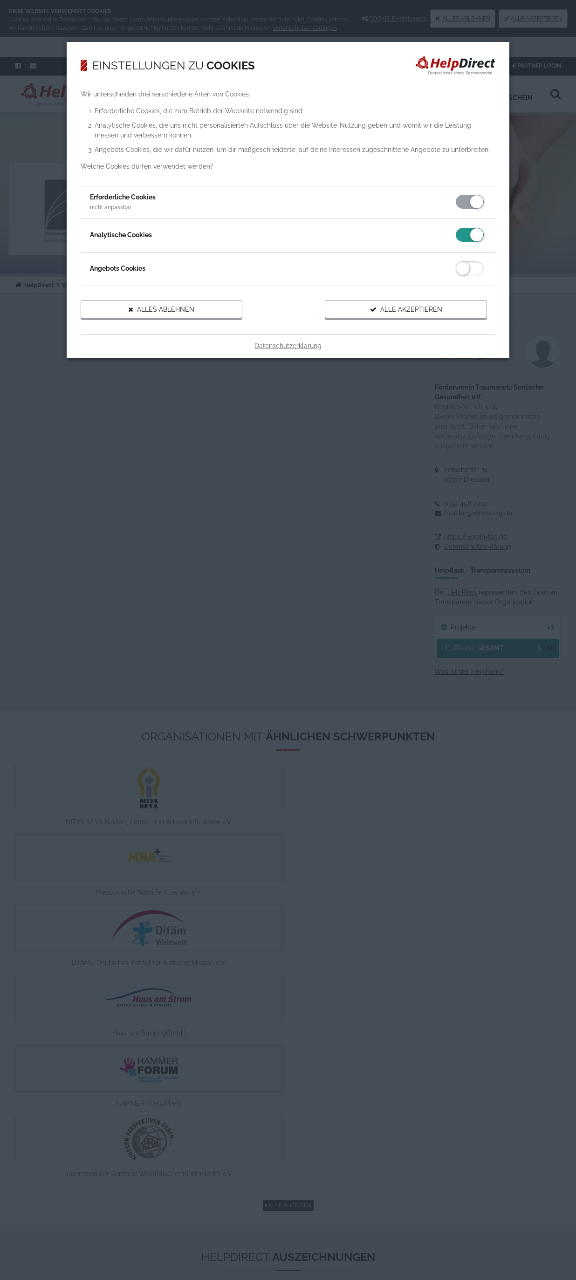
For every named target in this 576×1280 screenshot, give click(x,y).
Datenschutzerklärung (288, 370)
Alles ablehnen (175, 334)
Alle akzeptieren (393, 334)
